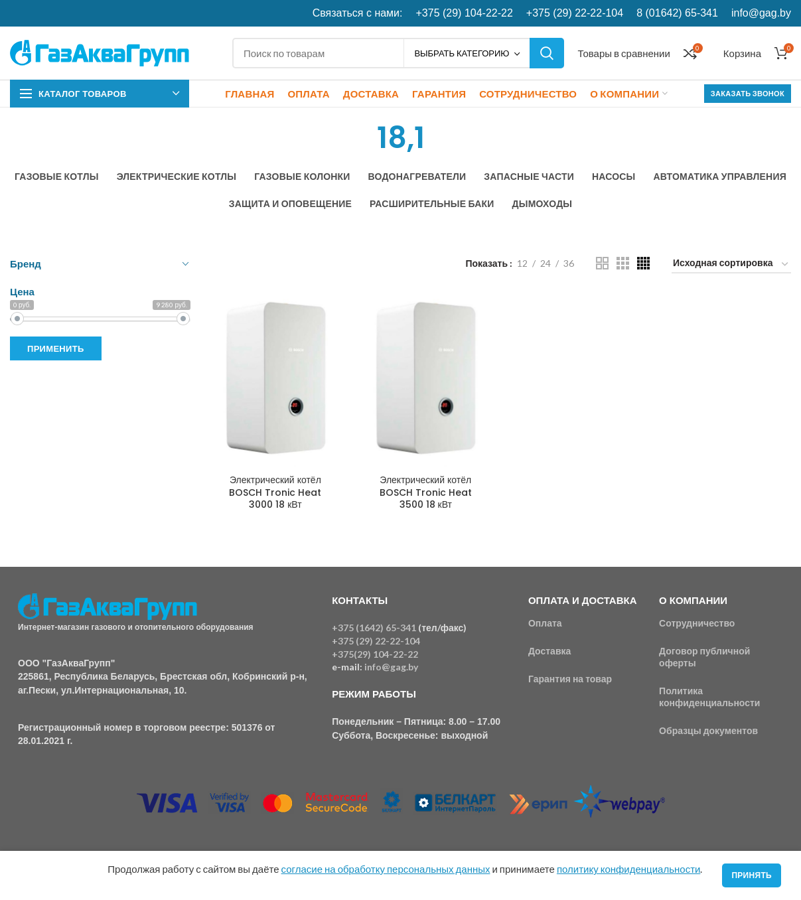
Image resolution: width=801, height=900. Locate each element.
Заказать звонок (747, 93)
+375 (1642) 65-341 (374, 627)
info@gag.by (761, 13)
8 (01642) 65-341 (677, 13)
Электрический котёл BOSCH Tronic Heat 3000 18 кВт (275, 492)
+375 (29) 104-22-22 (464, 13)
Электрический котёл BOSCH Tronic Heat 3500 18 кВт (426, 492)
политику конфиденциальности (628, 869)
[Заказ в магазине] (731, 265)
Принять (751, 875)
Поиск (547, 53)
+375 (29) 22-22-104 (574, 13)
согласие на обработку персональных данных (385, 869)
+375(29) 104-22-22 (375, 654)
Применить (55, 348)
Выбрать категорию (461, 53)
